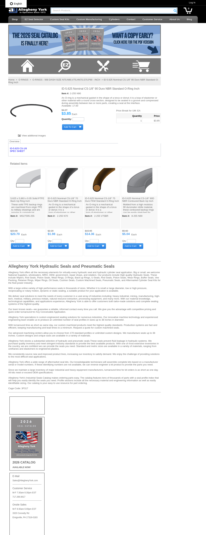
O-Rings (111, 436)
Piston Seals (113, 454)
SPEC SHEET (17, 151)
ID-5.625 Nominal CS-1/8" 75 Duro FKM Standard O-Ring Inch (99, 201)
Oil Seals (111, 442)
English (16, 3)
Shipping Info (66, 431)
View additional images (33, 135)
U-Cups (110, 495)
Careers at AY (66, 437)
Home (11, 80)
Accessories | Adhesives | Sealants (125, 423)
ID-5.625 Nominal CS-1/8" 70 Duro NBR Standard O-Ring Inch (62, 201)
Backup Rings (114, 429)
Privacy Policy (66, 425)
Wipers (110, 514)
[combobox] (114, 10)
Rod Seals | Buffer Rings (119, 470)
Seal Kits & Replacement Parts (123, 482)
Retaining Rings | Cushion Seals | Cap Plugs (126, 462)
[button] (175, 10)
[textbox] (112, 10)
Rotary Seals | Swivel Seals (121, 476)
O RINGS (23, 80)
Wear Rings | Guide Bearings (122, 507)
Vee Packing (113, 501)
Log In (192, 2)
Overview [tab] (14, 141)
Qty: (12, 241)
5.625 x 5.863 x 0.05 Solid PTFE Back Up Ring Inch (27, 199)
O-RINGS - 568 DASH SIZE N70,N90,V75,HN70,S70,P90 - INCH (66, 80)
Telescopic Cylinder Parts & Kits (123, 488)
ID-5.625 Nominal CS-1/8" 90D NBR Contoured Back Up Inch (137, 199)
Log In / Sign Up (67, 456)
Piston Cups (113, 448)
